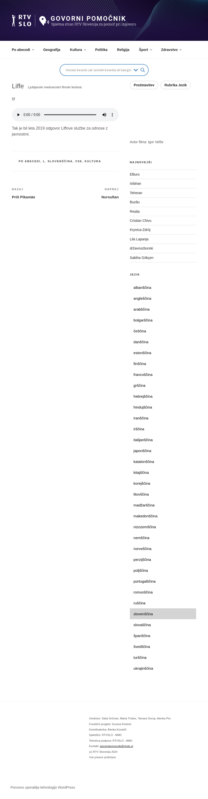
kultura (93, 161)
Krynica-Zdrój (140, 230)
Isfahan (135, 183)
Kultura (78, 50)
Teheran (136, 193)
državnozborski (141, 248)
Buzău (135, 202)
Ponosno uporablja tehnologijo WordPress (42, 787)
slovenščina (60, 161)
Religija (123, 50)
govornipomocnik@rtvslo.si (116, 746)
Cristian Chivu (140, 221)
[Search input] (98, 70)
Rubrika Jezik (175, 85)
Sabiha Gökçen (142, 258)
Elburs (135, 174)
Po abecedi (23, 50)
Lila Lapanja (139, 239)
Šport (146, 50)
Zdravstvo (172, 50)
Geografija (51, 50)
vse (78, 161)
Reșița (135, 211)
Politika (101, 50)
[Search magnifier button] (142, 70)
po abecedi (30, 161)
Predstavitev (144, 85)
